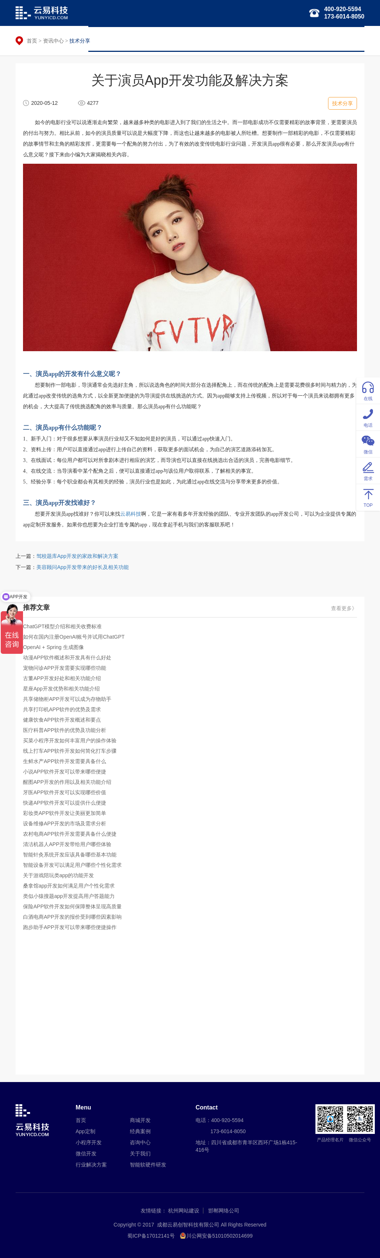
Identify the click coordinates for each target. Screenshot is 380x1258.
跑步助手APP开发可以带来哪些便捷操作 (70, 927)
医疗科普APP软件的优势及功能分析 (64, 730)
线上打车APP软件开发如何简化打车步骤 (70, 751)
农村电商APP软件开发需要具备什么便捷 (70, 834)
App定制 (85, 1131)
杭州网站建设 (183, 1211)
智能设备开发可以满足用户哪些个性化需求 (72, 865)
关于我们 (348, 39)
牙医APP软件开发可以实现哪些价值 (64, 792)
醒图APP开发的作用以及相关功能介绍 (67, 782)
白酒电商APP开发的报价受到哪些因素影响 (72, 917)
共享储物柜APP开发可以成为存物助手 (67, 699)
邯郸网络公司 (223, 1211)
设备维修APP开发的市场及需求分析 (64, 823)
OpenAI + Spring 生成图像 (53, 647)
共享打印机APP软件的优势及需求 (62, 709)
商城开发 (140, 1120)
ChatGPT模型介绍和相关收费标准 (62, 626)
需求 (368, 470)
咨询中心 (140, 1142)
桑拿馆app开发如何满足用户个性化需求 (69, 886)
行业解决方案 (232, 39)
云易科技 (130, 514)
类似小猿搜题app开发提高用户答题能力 (69, 896)
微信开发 (194, 39)
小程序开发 (160, 39)
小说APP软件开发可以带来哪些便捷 (64, 772)
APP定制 (125, 39)
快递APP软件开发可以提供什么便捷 (64, 803)
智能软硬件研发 (277, 39)
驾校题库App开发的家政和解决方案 (77, 556)
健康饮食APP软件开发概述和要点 (62, 720)
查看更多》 (344, 608)
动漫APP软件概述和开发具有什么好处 (67, 657)
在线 (368, 390)
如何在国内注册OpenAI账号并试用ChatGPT (74, 637)
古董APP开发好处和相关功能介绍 (62, 678)
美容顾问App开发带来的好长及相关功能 (82, 567)
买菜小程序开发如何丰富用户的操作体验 (70, 740)
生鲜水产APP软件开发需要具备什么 (64, 761)
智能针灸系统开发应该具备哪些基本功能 (70, 855)
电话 (368, 417)
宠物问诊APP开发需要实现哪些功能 (64, 668)
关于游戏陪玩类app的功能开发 (58, 875)
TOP (368, 497)
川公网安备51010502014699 (219, 1236)
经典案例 (316, 39)
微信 (368, 444)
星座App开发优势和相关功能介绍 (61, 689)
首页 (99, 39)
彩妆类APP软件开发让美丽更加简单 (64, 813)
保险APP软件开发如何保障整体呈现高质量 (72, 906)
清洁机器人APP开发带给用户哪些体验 (67, 844)
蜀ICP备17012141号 (151, 1236)
